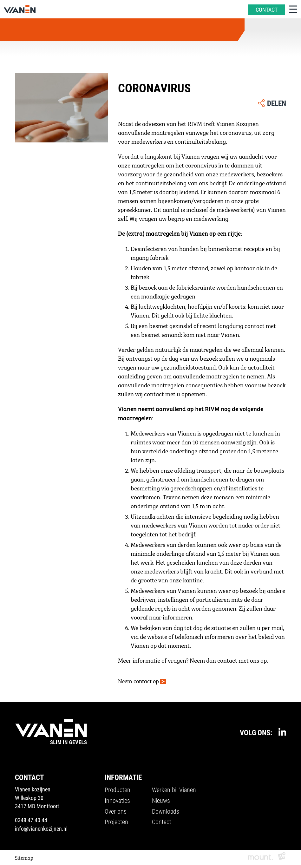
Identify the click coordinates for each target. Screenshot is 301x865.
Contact (161, 822)
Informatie (123, 777)
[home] (20, 9)
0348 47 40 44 (31, 820)
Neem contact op (138, 680)
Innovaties (117, 800)
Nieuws (161, 800)
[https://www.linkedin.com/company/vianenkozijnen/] (282, 732)
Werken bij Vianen (174, 789)
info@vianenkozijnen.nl (41, 828)
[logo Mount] (260, 857)
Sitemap (24, 857)
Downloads (165, 811)
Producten (117, 789)
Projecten (116, 822)
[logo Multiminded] (282, 857)
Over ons (116, 811)
